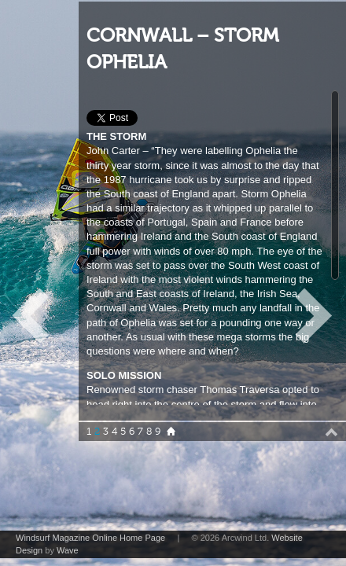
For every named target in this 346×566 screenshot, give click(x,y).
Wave (68, 550)
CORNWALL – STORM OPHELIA (182, 49)
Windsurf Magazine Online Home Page (90, 537)
